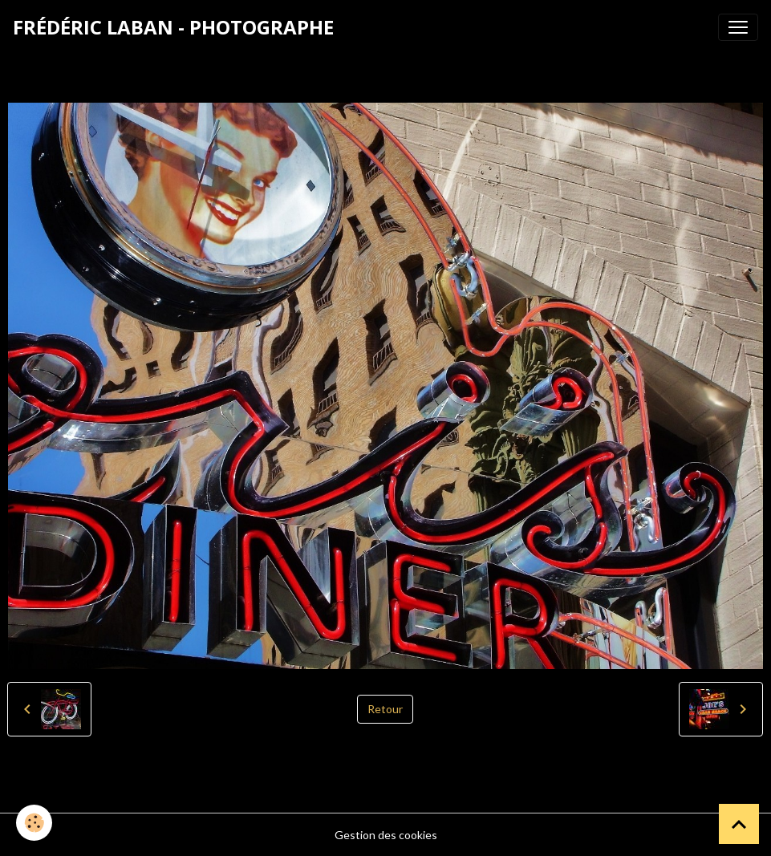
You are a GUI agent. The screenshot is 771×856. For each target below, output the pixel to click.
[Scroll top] (739, 824)
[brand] (173, 27)
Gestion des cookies (386, 835)
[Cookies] (34, 823)
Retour (385, 709)
